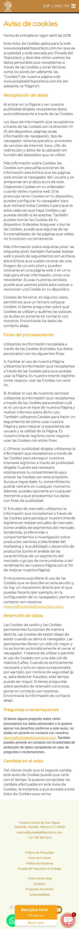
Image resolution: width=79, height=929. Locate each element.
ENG (58, 6)
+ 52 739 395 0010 (39, 837)
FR (67, 6)
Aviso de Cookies (39, 858)
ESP (46, 6)
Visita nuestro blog (39, 878)
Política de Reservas (39, 863)
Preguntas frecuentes (39, 889)
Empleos (39, 884)
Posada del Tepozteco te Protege (39, 868)
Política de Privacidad (39, 852)
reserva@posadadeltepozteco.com (33, 607)
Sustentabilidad (39, 894)
